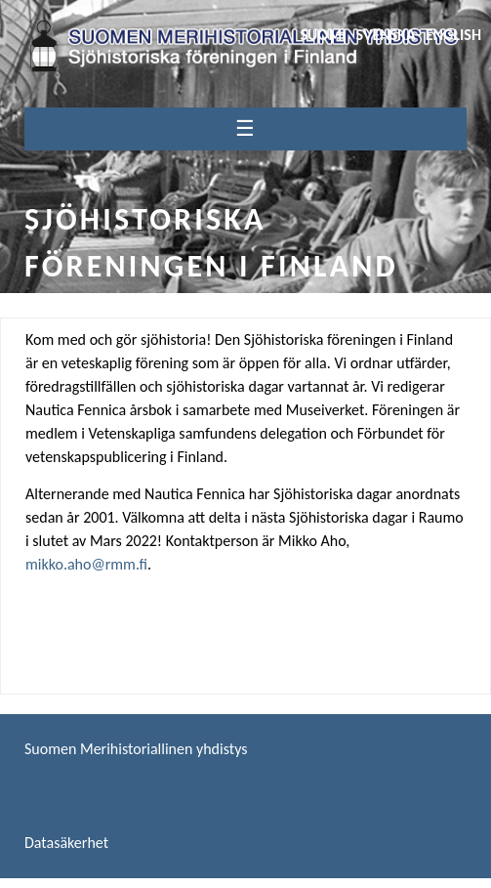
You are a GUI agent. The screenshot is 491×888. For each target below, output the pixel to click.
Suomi (323, 34)
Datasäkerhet (66, 842)
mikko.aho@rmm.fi (86, 564)
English (453, 34)
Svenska (386, 34)
